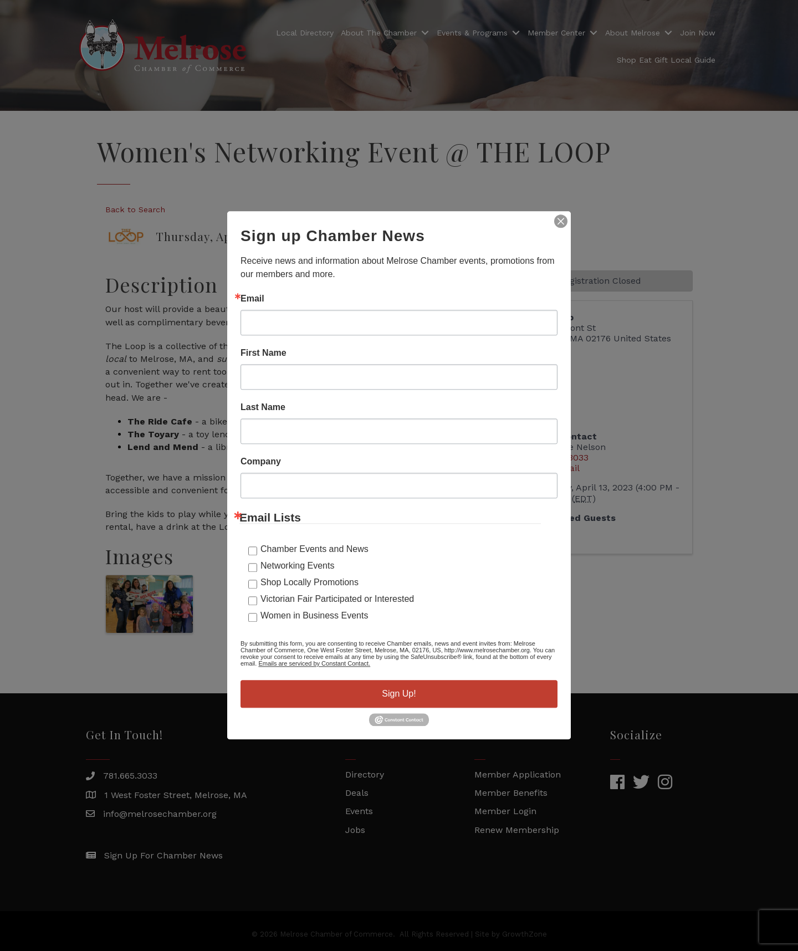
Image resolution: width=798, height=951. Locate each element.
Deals (357, 793)
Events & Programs (472, 32)
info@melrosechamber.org (160, 814)
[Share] (456, 228)
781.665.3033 (130, 775)
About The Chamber (379, 32)
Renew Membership (516, 830)
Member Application (517, 774)
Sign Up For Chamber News (163, 855)
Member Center (556, 32)
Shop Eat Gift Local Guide (666, 59)
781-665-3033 (560, 457)
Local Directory (305, 32)
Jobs (355, 830)
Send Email (555, 468)
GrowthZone (426, 655)
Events (359, 811)
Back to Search (135, 209)
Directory (364, 774)
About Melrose (632, 32)
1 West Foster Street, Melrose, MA (175, 795)
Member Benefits (511, 793)
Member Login (505, 811)
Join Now (697, 32)
